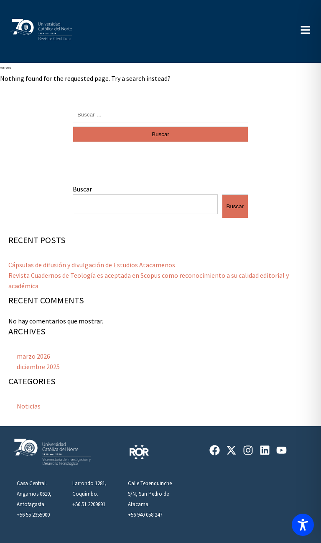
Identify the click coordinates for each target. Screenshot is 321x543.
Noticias (29, 406)
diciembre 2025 (38, 366)
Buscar (82, 189)
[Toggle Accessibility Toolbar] (303, 525)
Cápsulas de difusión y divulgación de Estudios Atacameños (91, 265)
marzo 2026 (33, 356)
